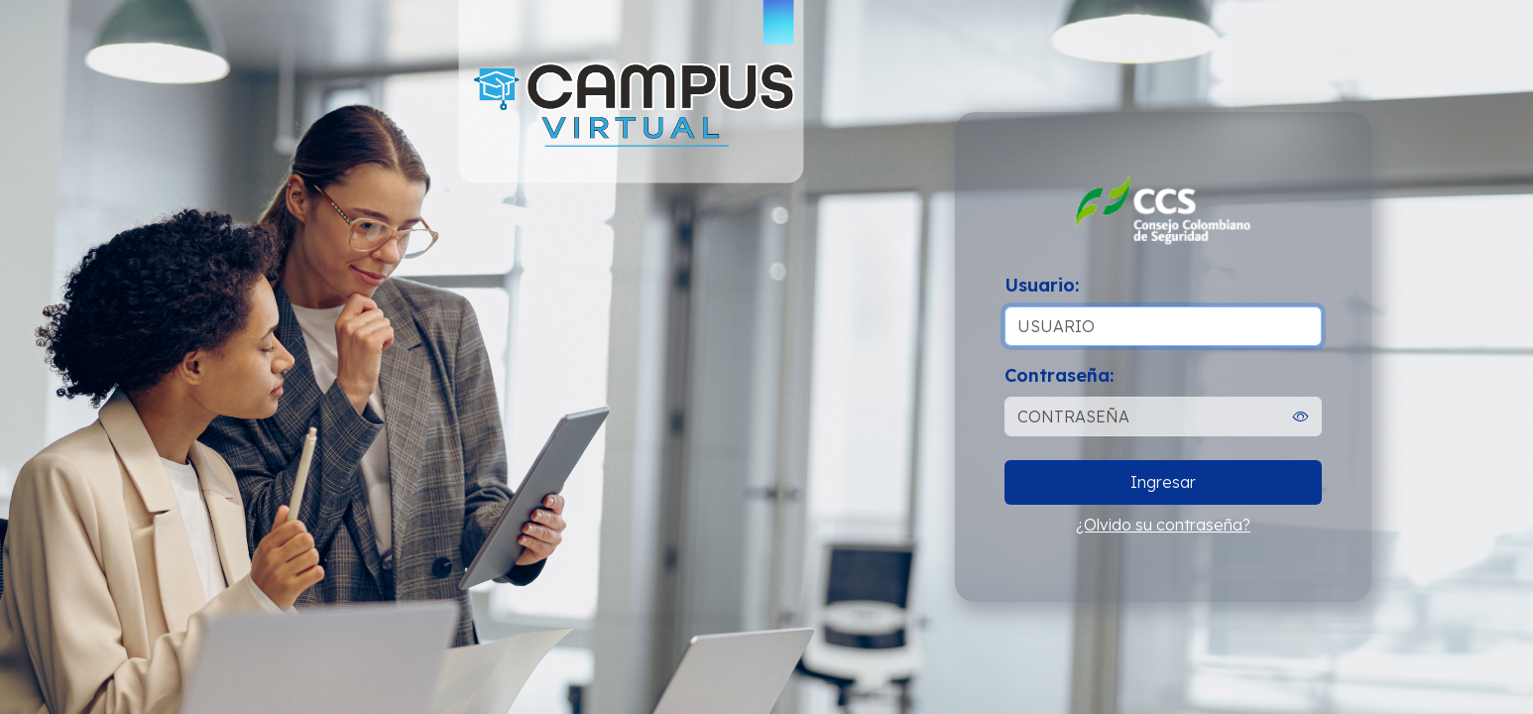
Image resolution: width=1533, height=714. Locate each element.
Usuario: (1041, 285)
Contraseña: (1059, 375)
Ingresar (1163, 482)
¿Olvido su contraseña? (1163, 525)
